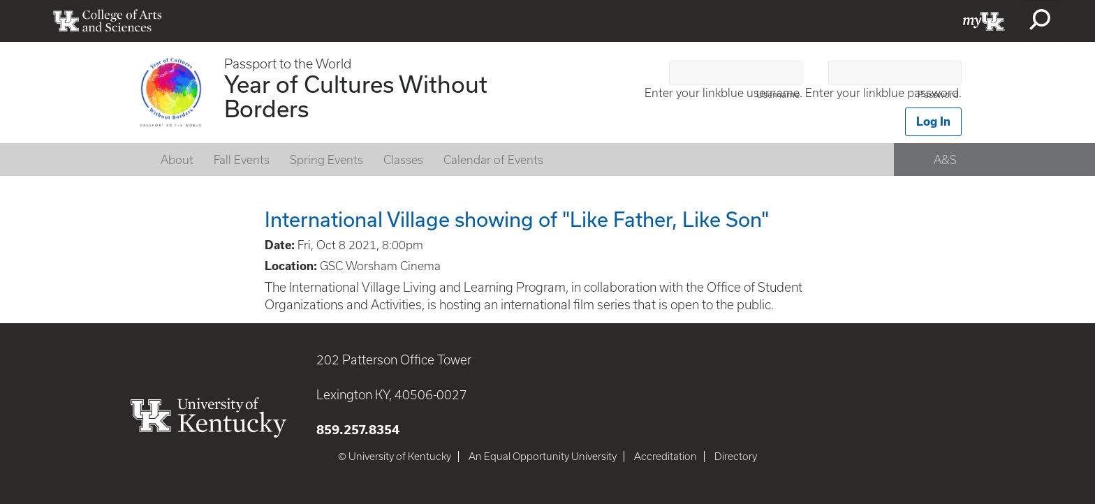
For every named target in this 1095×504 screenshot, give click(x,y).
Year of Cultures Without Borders (355, 96)
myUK (984, 21)
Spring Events (326, 160)
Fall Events (242, 160)
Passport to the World (287, 64)
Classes (403, 160)
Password (938, 94)
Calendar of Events (493, 160)
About (177, 160)
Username (778, 94)
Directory (735, 456)
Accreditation (665, 456)
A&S (945, 160)
